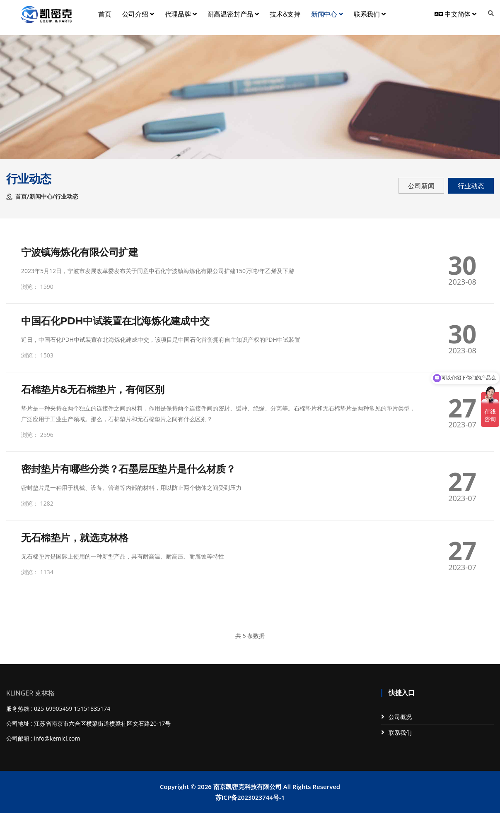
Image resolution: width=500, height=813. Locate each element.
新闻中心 (327, 14)
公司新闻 (421, 185)
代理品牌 (181, 14)
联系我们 (370, 14)
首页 (104, 14)
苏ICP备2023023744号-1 (250, 797)
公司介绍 (138, 14)
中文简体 (455, 14)
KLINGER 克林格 (30, 693)
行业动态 (471, 185)
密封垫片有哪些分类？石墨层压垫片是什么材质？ (128, 469)
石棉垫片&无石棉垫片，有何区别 (92, 390)
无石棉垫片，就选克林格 (74, 538)
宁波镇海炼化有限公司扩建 (79, 252)
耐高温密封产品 (233, 14)
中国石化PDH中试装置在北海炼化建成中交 (115, 321)
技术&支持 (285, 14)
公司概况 (400, 717)
